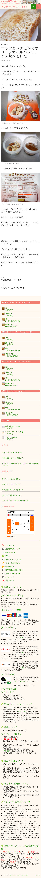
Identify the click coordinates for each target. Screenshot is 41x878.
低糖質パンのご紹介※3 (13, 559)
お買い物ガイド (10, 552)
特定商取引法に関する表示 (14, 570)
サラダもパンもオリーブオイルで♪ (20, 286)
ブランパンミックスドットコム (17, 7)
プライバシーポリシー (12, 573)
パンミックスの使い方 (12, 563)
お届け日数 (22, 712)
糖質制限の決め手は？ (12, 549)
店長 (10, 60)
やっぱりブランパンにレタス (20, 278)
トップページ (9, 545)
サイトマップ (9, 577)
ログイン (38, 875)
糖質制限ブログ (5, 44)
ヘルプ (22, 637)
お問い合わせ (9, 581)
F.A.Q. (7, 556)
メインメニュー (38, 6)
